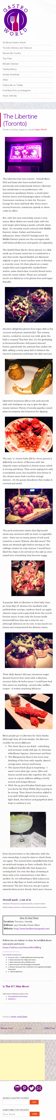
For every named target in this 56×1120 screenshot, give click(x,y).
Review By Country (12, 53)
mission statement (14, 907)
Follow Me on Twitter (13, 85)
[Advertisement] (22, 1061)
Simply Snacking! (11, 74)
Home (28, 1028)
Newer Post (7, 1028)
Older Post (49, 1028)
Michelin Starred (10, 63)
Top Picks (7, 58)
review (13, 1016)
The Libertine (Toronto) (20, 119)
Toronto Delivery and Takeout (17, 47)
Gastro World (40, 129)
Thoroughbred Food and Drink (17, 996)
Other (5, 79)
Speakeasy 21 (12, 999)
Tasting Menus (10, 69)
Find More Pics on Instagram (17, 90)
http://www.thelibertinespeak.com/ (32, 928)
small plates (22, 1016)
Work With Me (10, 95)
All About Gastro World (14, 42)
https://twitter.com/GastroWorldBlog (22, 947)
